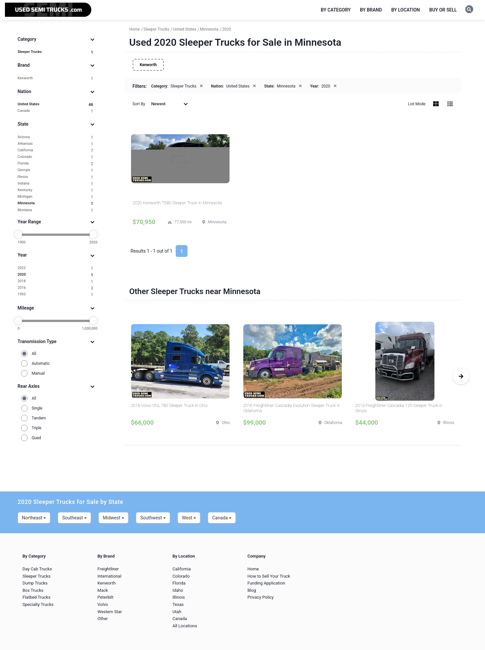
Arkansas (55, 143)
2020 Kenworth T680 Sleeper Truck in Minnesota (177, 202)
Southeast (74, 517)
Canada (55, 111)
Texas (178, 604)
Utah (176, 611)
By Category (336, 9)
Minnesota (55, 203)
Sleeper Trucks (55, 52)
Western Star (110, 611)
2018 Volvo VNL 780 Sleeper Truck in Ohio (169, 405)
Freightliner (108, 568)
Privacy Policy (260, 597)
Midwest (113, 517)
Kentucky (55, 190)
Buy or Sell (443, 9)
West (189, 517)
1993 (55, 294)
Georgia (55, 170)
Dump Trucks (35, 583)
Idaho (177, 590)
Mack (103, 590)
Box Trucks (33, 590)
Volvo (103, 604)
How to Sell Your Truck (268, 576)
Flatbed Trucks (37, 597)
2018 (55, 281)
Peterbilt (105, 597)
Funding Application (266, 583)
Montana (55, 210)
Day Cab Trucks (37, 568)
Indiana (55, 183)
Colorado (55, 157)
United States (55, 104)
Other (103, 618)
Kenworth (55, 78)
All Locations (184, 625)
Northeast (34, 517)
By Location (405, 9)
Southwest (153, 517)
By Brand (371, 9)
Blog (251, 590)
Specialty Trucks (38, 604)
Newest (169, 103)
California (55, 150)
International (109, 576)
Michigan (55, 196)
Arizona (55, 137)
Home (253, 568)
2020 (55, 274)
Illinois (55, 177)
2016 (55, 288)
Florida (55, 163)
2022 (55, 268)
